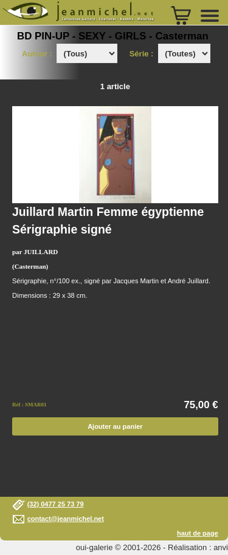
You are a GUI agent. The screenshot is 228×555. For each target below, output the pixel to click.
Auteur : (38, 53)
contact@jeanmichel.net (65, 518)
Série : (144, 53)
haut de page (197, 533)
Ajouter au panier (115, 426)
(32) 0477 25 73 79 (55, 504)
